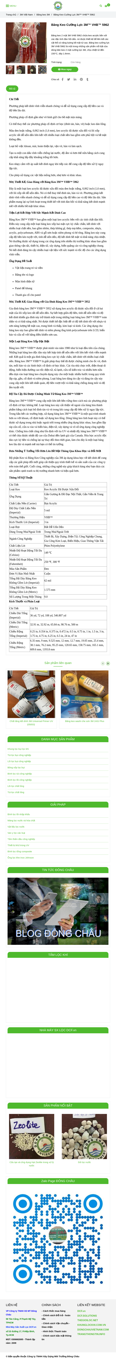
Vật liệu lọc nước (16, 826)
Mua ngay (65, 69)
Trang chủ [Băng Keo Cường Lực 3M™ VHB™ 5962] (11, 14)
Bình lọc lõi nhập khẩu (19, 814)
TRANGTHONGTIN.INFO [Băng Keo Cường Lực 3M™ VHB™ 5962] (91, 1334)
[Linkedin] (75, 79)
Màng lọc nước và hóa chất (21, 820)
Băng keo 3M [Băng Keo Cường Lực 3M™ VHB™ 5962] (43, 14)
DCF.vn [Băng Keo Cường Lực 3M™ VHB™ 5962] (81, 1311)
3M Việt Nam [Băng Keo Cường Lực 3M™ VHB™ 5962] (26, 14)
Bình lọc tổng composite (20, 851)
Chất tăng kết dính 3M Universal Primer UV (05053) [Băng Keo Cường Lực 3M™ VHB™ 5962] (31, 723)
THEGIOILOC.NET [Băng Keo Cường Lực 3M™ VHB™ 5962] (87, 1320)
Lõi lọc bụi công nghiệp (19, 761)
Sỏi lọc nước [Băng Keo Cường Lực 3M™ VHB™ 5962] (84, 1162)
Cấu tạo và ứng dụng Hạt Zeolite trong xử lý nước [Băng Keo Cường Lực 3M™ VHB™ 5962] (32, 1164)
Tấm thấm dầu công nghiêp (21, 839)
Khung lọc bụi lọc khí (18, 749)
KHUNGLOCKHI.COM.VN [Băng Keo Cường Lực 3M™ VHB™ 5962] (91, 1325)
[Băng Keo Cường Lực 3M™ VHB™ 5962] (58, 5)
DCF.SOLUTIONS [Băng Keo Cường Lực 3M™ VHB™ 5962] (87, 1315)
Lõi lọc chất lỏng (16, 786)
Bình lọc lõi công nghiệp (20, 780)
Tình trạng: (57, 62)
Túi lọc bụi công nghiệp (19, 755)
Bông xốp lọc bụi (16, 767)
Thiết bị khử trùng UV (18, 845)
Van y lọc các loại (16, 833)
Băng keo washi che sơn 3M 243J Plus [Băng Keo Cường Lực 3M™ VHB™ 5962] (84, 721)
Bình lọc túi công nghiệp (20, 773)
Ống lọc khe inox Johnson (21, 857)
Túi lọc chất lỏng (16, 792)
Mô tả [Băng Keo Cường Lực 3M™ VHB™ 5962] (12, 88)
